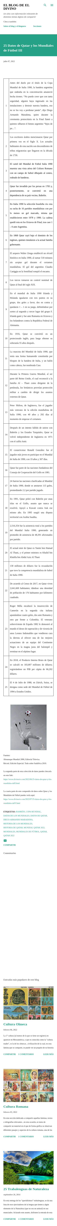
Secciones (37, 26)
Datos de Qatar (38, 816)
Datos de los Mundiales (16, 816)
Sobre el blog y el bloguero (14, 26)
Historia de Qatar (13, 828)
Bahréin (20, 812)
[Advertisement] (28, 949)
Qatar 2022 (8, 836)
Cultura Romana (15, 1106)
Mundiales (9, 832)
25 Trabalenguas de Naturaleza (26, 1189)
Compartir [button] (9, 845)
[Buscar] (45, 5)
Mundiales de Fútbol (27, 832)
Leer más (48, 1054)
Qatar (43, 832)
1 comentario (26, 1054)
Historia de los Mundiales (17, 824)
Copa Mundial (33, 812)
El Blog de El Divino (16, 6)
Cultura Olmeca (15, 1024)
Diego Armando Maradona (18, 820)
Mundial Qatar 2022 (34, 828)
